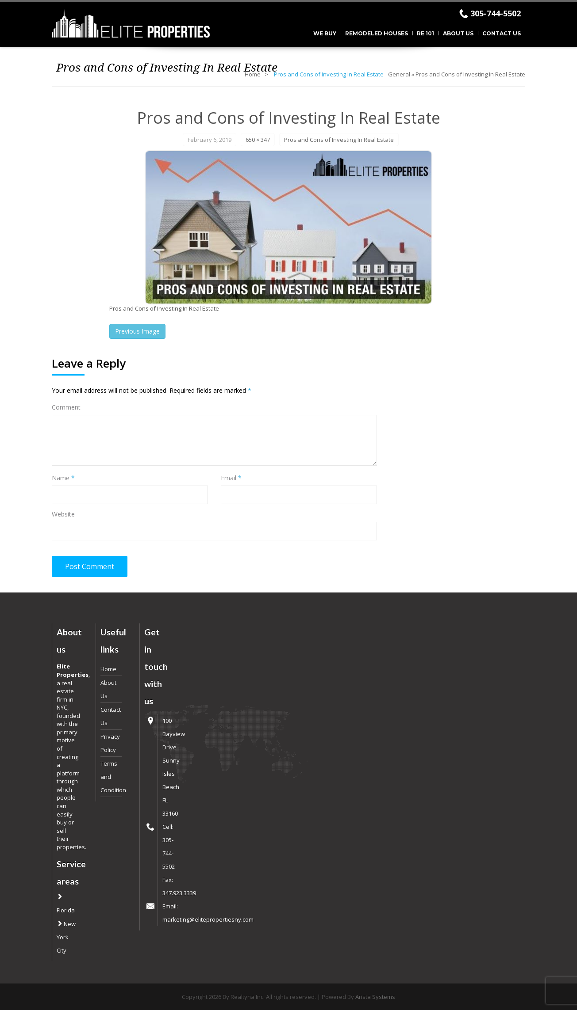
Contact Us (501, 33)
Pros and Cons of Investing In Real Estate (470, 74)
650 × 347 (258, 140)
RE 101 (425, 33)
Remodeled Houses (376, 33)
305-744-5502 (495, 13)
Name (63, 478)
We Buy (324, 33)
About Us (458, 33)
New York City (66, 937)
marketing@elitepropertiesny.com (208, 919)
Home (253, 74)
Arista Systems (375, 997)
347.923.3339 (179, 893)
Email (231, 478)
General (399, 74)
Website (63, 514)
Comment (66, 407)
